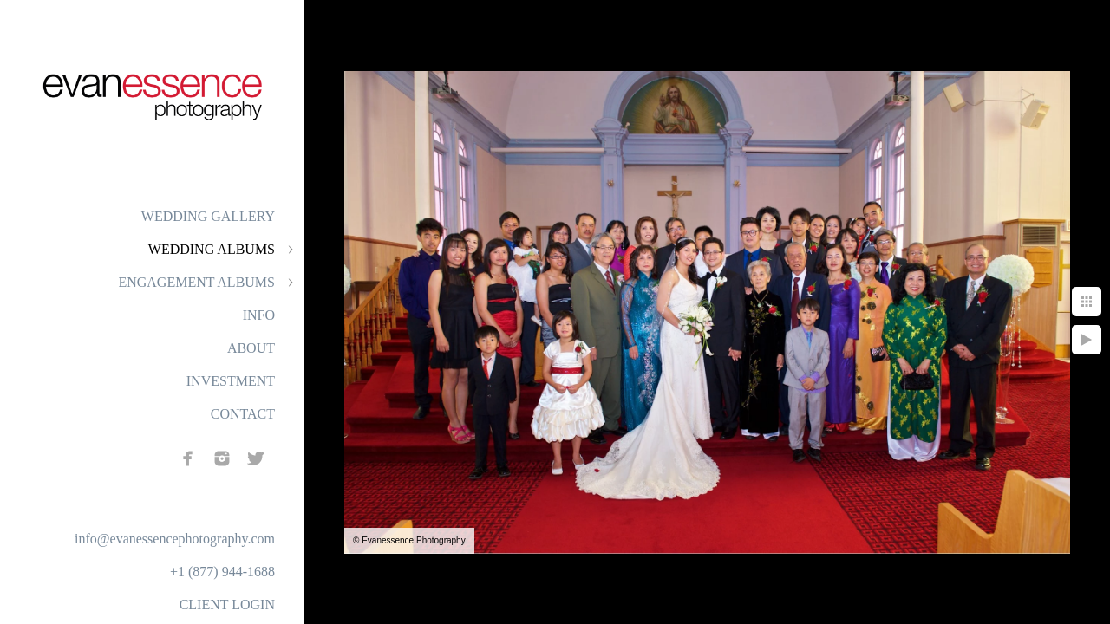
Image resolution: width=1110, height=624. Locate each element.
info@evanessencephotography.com (175, 538)
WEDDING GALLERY (208, 216)
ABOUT (251, 348)
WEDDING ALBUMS (211, 249)
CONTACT (243, 413)
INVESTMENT (230, 381)
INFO (259, 315)
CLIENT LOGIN (227, 604)
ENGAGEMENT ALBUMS (196, 282)
